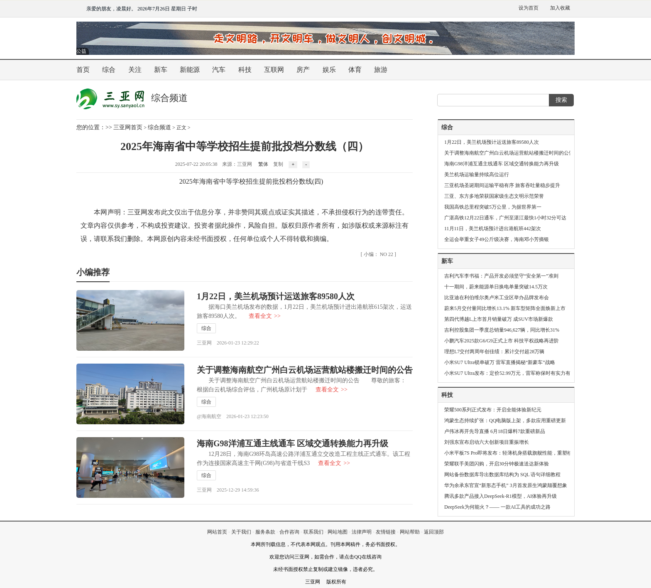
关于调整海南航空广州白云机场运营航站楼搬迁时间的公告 (305, 369)
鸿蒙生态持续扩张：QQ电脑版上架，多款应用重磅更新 (505, 420)
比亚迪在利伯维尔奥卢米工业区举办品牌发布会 (496, 297)
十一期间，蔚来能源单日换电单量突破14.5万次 (496, 287)
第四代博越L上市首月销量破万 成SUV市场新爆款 (498, 319)
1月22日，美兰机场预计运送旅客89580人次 (276, 296)
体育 (355, 69)
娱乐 (329, 69)
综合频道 (159, 127)
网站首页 (217, 532)
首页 (83, 69)
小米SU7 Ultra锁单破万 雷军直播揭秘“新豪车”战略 (499, 362)
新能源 (190, 69)
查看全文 (265, 316)
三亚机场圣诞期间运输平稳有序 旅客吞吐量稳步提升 (502, 185)
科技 (245, 69)
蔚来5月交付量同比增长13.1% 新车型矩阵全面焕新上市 (504, 308)
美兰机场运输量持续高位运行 (476, 174)
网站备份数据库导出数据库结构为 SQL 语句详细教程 (502, 474)
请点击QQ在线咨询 (360, 557)
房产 (303, 69)
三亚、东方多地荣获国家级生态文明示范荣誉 (494, 196)
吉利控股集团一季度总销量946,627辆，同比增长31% (501, 330)
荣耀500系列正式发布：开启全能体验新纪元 (492, 410)
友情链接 (386, 532)
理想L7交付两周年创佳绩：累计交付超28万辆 (494, 351)
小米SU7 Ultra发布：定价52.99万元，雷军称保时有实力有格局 (512, 373)
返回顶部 (434, 532)
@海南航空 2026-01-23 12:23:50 (233, 416)
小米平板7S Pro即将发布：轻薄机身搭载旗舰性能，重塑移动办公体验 (520, 453)
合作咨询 (289, 532)
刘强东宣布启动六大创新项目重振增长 (486, 442)
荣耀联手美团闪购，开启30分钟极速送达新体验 (496, 464)
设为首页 (528, 8)
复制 (278, 164)
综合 (108, 69)
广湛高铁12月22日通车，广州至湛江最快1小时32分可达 (505, 218)
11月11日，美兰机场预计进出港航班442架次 (492, 228)
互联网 (274, 69)
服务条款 (265, 532)
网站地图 (338, 532)
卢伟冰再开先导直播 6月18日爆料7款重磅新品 (494, 431)
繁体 (263, 164)
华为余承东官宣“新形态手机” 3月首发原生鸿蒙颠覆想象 (505, 485)
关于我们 (241, 532)
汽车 (218, 69)
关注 (135, 69)
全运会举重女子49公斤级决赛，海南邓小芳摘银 (496, 239)
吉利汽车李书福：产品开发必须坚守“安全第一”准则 (501, 276)
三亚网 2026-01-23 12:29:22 (228, 343)
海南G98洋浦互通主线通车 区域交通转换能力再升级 (292, 443)
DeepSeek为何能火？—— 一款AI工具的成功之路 (497, 507)
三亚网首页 (127, 127)
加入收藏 (560, 8)
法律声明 (362, 532)
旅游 (380, 69)
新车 (160, 69)
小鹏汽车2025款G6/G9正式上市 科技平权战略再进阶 (501, 341)
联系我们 (313, 532)
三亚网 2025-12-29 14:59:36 (228, 490)
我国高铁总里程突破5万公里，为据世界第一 (492, 207)
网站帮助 (410, 532)
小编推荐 (93, 272)
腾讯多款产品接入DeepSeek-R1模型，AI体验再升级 (500, 496)
